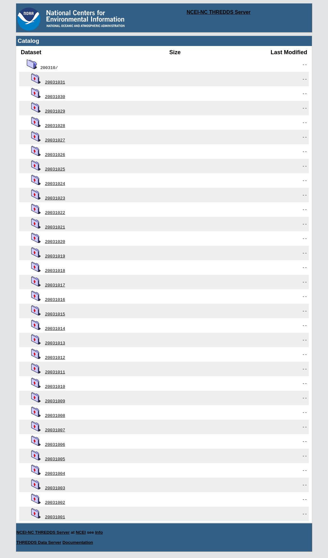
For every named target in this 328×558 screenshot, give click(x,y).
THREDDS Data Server (38, 542)
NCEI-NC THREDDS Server (219, 12)
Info (99, 532)
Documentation (77, 542)
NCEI (81, 532)
